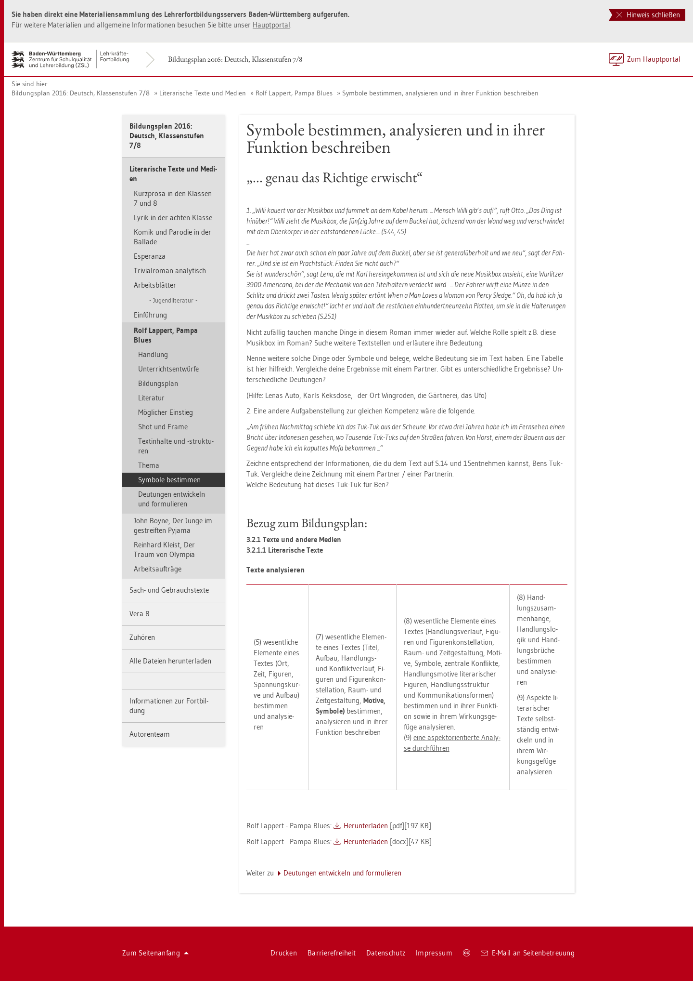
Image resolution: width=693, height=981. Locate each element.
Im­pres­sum (434, 952)
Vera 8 (139, 613)
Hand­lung (153, 354)
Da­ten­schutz (385, 952)
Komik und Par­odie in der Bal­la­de (172, 236)
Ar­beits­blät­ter (155, 285)
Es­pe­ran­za (150, 256)
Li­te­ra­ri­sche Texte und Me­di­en (202, 93)
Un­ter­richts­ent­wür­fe (168, 368)
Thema (148, 465)
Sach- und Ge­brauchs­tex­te (169, 590)
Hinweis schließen (648, 14)
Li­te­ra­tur (151, 397)
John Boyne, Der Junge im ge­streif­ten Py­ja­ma (173, 525)
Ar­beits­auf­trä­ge (157, 568)
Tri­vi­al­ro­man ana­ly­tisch (170, 270)
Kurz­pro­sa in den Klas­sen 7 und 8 (173, 198)
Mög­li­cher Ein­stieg (165, 412)
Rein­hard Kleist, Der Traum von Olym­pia (164, 549)
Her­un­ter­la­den (366, 825)
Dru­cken (283, 952)
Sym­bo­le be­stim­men (169, 479)
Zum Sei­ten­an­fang (155, 952)
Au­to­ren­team (149, 734)
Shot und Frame (163, 426)
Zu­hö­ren (142, 637)
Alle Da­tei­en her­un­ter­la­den (170, 660)
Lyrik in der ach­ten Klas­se (173, 217)
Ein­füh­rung (150, 314)
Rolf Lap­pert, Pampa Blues (294, 93)
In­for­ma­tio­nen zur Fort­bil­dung (168, 705)
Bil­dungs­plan (158, 383)
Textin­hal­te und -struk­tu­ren (176, 446)
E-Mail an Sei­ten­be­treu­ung (528, 952)
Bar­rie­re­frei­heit (332, 952)
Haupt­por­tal (271, 24)
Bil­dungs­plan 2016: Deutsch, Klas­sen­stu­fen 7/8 (235, 59)
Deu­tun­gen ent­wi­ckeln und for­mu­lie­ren (171, 499)
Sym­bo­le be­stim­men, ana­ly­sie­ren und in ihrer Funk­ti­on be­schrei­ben (440, 93)
